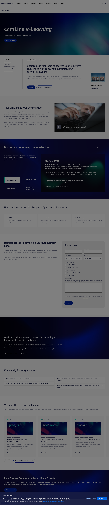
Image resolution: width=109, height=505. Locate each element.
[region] (54, 498)
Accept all (102, 498)
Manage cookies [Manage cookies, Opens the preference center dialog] (91, 498)
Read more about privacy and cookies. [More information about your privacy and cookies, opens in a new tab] (53, 501)
